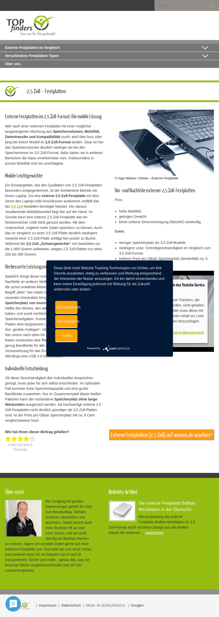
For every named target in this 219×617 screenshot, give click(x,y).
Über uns (13, 64)
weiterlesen (154, 533)
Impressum (47, 605)
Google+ (137, 605)
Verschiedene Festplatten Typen (32, 56)
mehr (66, 335)
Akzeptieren (67, 307)
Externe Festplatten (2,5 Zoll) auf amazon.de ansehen (160, 435)
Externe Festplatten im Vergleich (32, 48)
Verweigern (67, 321)
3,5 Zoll (17, 206)
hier (79, 565)
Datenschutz (71, 605)
